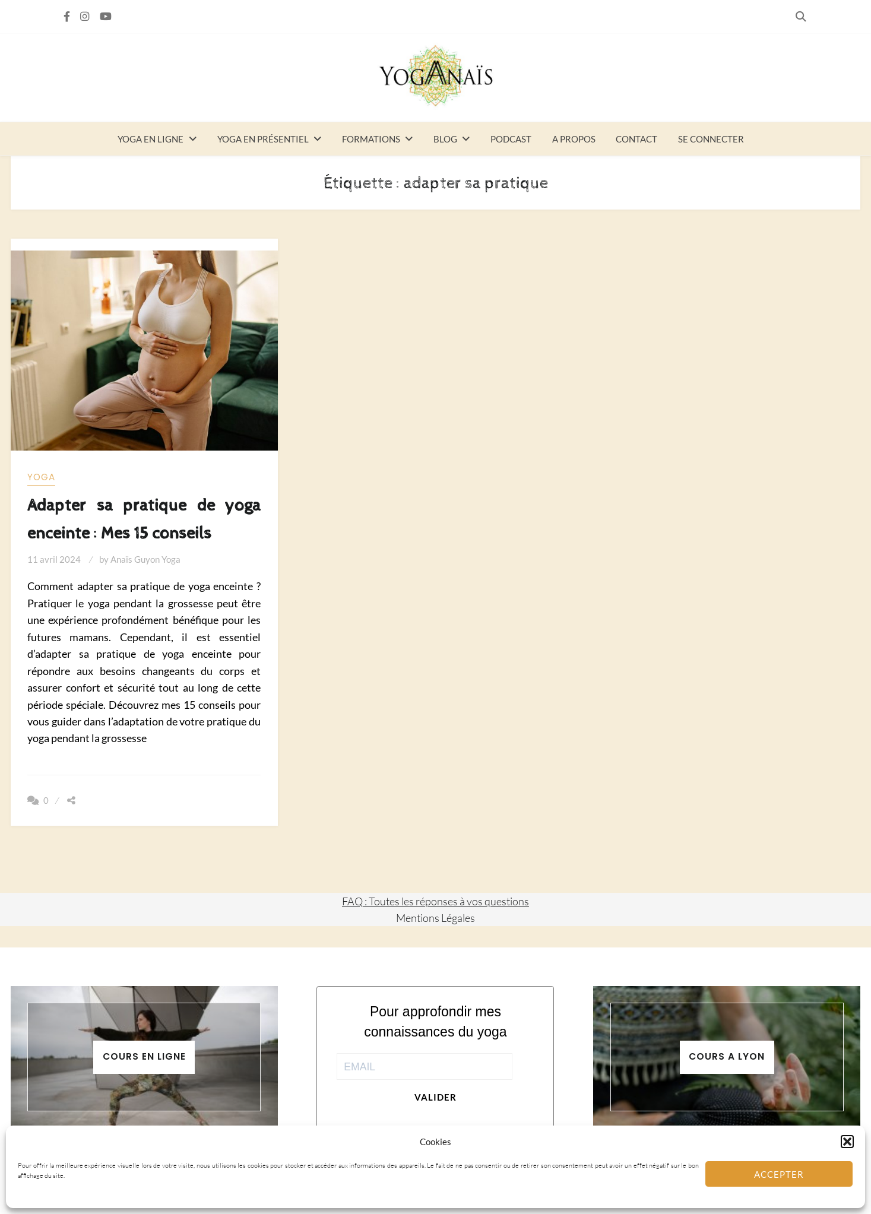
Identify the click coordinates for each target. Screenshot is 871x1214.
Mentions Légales (435, 917)
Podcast (510, 139)
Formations (371, 139)
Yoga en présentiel (263, 139)
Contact (636, 139)
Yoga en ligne (150, 139)
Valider (435, 1097)
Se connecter (711, 139)
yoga (41, 477)
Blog (445, 139)
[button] (847, 1142)
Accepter (779, 1174)
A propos (574, 139)
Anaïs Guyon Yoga (145, 559)
